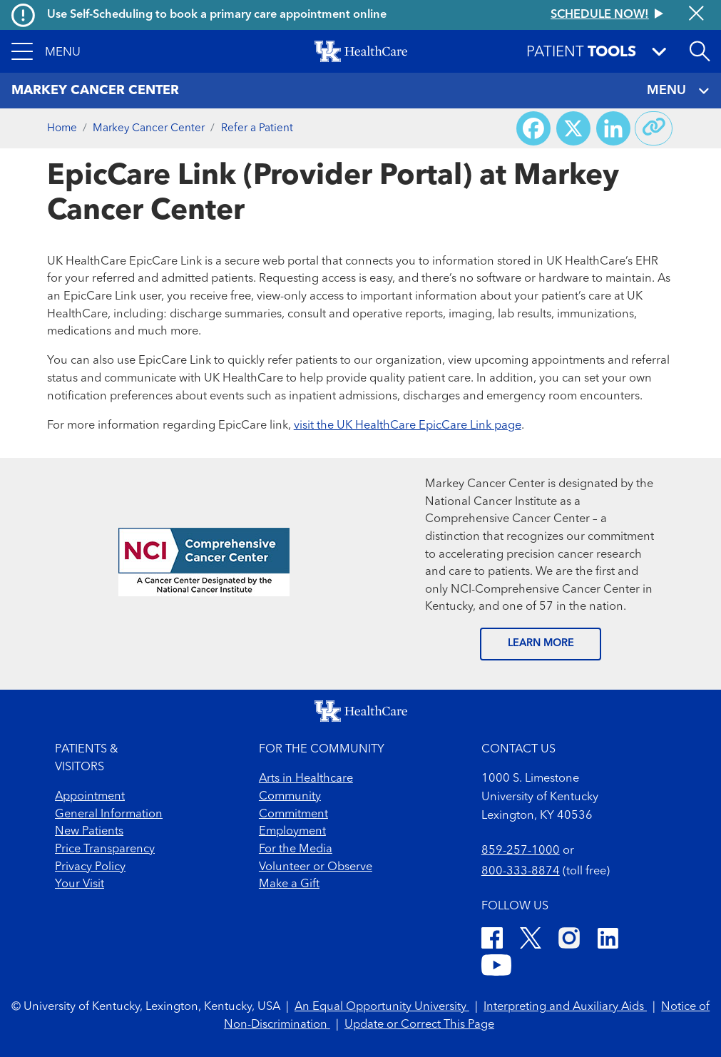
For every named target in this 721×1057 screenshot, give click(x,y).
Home (62, 128)
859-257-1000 (520, 851)
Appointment (90, 796)
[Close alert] (696, 15)
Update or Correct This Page (419, 1025)
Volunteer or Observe (315, 867)
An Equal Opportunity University (382, 1007)
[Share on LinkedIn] (613, 128)
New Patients (89, 831)
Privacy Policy (90, 867)
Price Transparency (105, 849)
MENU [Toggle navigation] (678, 91)
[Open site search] (699, 51)
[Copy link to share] (654, 128)
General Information (109, 814)
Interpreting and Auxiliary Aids (565, 1007)
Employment (292, 831)
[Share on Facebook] (533, 128)
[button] (46, 51)
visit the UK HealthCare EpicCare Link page (407, 426)
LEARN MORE (541, 643)
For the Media (295, 849)
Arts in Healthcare (306, 779)
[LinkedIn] (608, 940)
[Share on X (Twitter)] (573, 128)
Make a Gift (289, 884)
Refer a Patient (257, 128)
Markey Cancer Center (149, 128)
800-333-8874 (520, 871)
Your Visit (79, 884)
